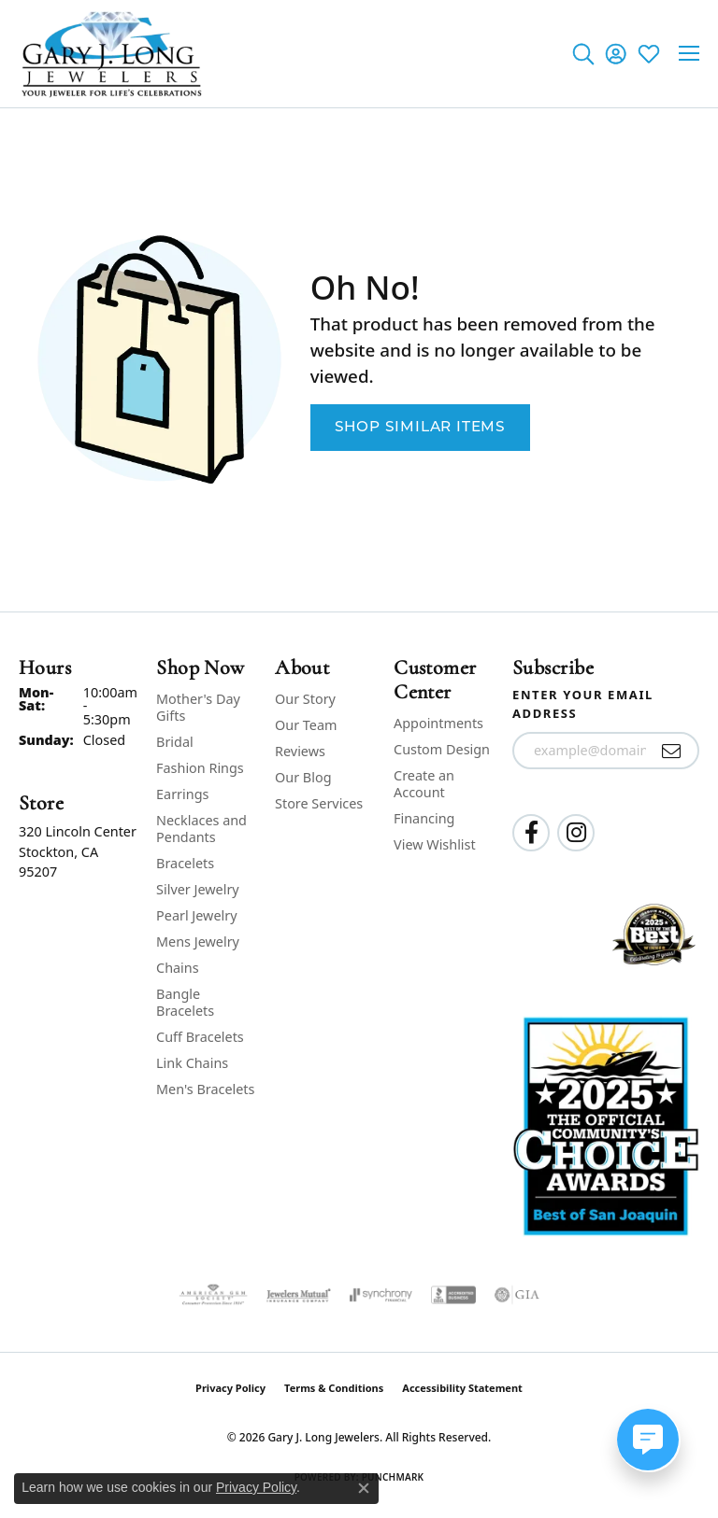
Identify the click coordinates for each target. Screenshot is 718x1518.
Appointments (438, 723)
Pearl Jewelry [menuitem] (196, 915)
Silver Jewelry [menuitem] (197, 889)
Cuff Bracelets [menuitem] (200, 1037)
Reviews (300, 751)
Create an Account (424, 783)
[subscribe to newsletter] (671, 750)
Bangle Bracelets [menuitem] (185, 1002)
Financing (424, 818)
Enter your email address (582, 704)
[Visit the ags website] (213, 1295)
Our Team (306, 725)
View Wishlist (435, 844)
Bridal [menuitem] (175, 742)
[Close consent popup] (363, 1488)
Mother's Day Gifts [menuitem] (198, 707)
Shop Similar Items (420, 427)
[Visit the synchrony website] (380, 1295)
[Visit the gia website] (517, 1295)
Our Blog (303, 777)
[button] (583, 53)
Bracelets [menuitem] (185, 863)
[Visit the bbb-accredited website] (453, 1295)
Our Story (305, 699)
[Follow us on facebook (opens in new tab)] (531, 832)
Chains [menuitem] (177, 968)
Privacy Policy (230, 1388)
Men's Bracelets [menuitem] (205, 1089)
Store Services (319, 803)
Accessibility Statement (462, 1388)
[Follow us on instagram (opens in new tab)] (576, 832)
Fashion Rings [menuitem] (200, 768)
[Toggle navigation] (689, 53)
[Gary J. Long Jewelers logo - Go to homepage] (112, 53)
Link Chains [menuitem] (192, 1063)
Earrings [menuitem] (182, 794)
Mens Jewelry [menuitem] (197, 941)
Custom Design (442, 749)
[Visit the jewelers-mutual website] (298, 1295)
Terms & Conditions (333, 1388)
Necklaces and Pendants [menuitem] (201, 828)
